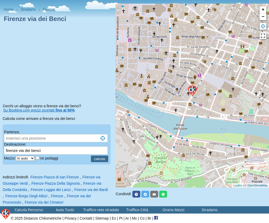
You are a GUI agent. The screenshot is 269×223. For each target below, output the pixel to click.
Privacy (71, 218)
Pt (120, 218)
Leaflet (237, 185)
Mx (134, 218)
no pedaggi (49, 158)
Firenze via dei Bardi (91, 190)
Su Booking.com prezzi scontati (39, 110)
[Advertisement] (58, 64)
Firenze (57, 196)
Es (114, 218)
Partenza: (12, 132)
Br (149, 218)
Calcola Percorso (29, 209)
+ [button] (263, 10)
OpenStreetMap (257, 185)
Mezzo (10, 158)
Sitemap (102, 218)
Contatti (86, 218)
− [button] (263, 17)
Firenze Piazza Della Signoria (56, 183)
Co (142, 218)
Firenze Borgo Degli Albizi (26, 196)
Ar (127, 218)
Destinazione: (15, 144)
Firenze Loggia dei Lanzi (51, 190)
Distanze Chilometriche (42, 218)
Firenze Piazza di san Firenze (54, 177)
